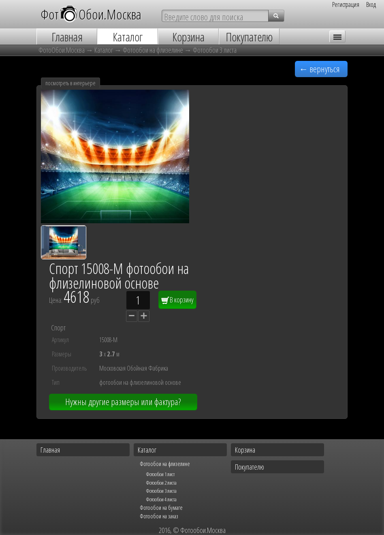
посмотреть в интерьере (70, 83)
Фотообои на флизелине (153, 50)
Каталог (103, 50)
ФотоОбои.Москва (61, 50)
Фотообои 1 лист (160, 474)
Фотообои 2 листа (161, 482)
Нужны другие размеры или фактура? (123, 401)
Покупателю (249, 467)
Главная (50, 450)
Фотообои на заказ (159, 516)
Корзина (245, 450)
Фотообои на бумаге (161, 507)
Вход (371, 4)
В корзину (177, 299)
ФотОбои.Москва (91, 14)
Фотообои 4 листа (161, 499)
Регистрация (345, 4)
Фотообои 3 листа (215, 50)
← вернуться (319, 69)
